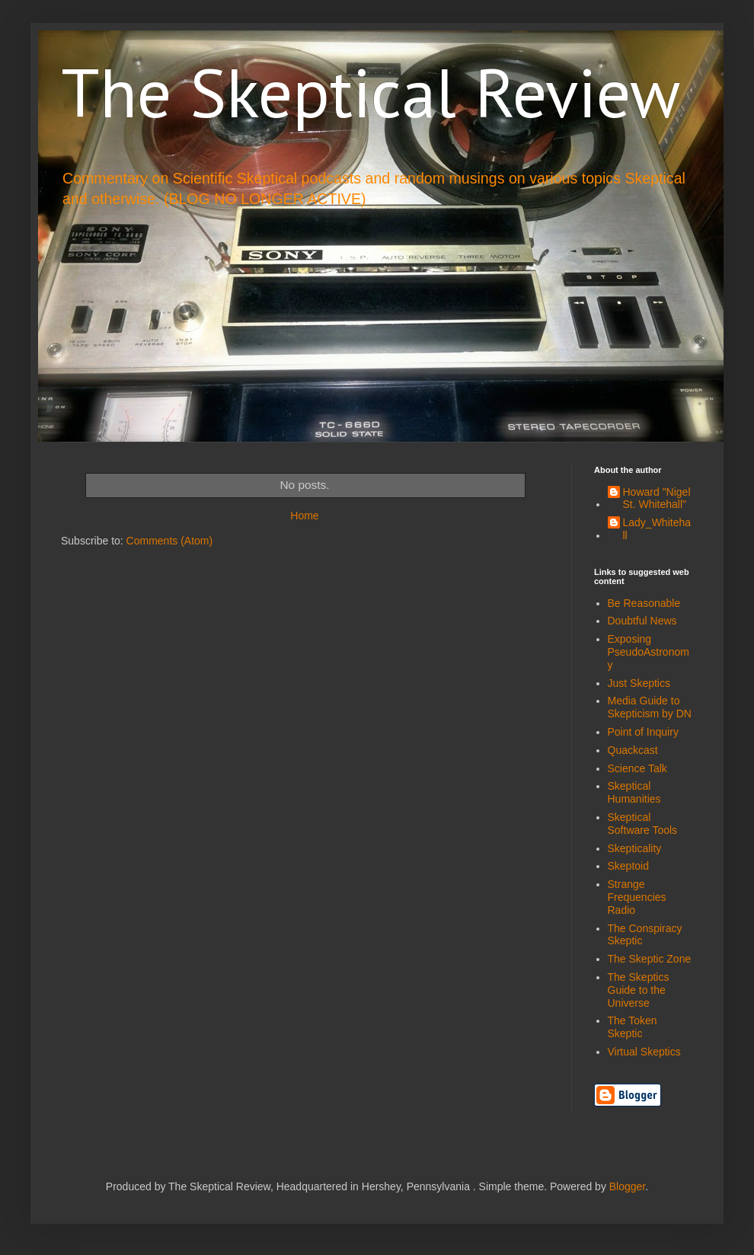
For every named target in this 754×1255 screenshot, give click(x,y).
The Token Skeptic (632, 1026)
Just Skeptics (639, 683)
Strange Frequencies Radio (637, 897)
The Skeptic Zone (650, 959)
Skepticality (635, 848)
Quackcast (633, 750)
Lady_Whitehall (657, 528)
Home (304, 515)
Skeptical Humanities (634, 792)
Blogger (627, 1186)
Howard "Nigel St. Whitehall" (657, 498)
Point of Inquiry (643, 732)
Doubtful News (642, 621)
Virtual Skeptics (644, 1052)
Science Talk (637, 768)
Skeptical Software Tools (643, 823)
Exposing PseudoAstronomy (648, 652)
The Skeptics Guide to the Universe (638, 990)
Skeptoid (628, 866)
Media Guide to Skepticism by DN (650, 707)
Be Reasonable (644, 603)
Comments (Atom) (169, 541)
